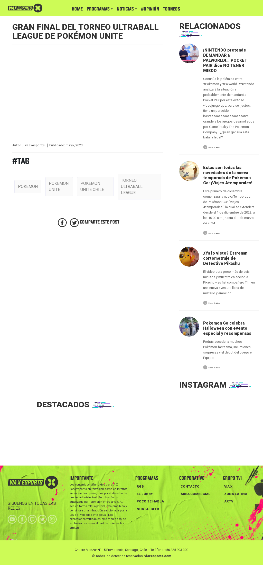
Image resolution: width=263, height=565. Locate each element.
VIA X (228, 486)
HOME (77, 9)
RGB (140, 486)
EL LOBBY (145, 494)
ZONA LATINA (235, 494)
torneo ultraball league (132, 186)
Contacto (190, 486)
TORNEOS (171, 9)
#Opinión (150, 9)
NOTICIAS (125, 9)
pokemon (28, 186)
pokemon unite (59, 186)
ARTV (228, 501)
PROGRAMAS (98, 9)
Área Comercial (195, 494)
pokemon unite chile (92, 186)
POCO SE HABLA (150, 501)
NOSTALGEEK (148, 509)
